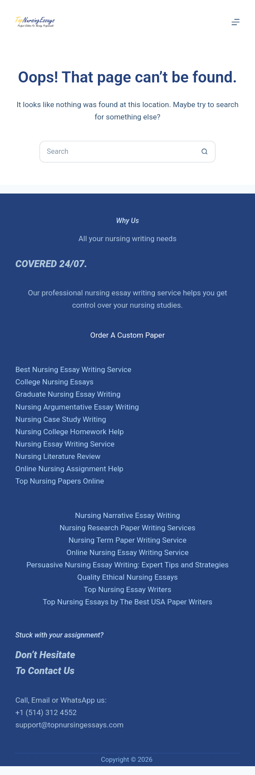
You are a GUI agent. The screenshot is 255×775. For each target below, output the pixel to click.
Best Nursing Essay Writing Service (73, 369)
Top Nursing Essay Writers (128, 589)
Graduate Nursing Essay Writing (68, 394)
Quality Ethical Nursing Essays (127, 577)
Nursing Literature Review (58, 456)
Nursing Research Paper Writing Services (127, 527)
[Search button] (205, 152)
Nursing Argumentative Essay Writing (77, 406)
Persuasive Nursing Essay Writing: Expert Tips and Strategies (127, 564)
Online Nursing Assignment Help (69, 468)
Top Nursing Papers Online (59, 481)
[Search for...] (116, 152)
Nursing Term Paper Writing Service (127, 540)
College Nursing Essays (54, 381)
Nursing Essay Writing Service (65, 444)
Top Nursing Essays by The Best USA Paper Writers (128, 601)
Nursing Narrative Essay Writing (127, 515)
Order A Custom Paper (127, 335)
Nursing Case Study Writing (60, 419)
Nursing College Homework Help (69, 431)
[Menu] (236, 22)
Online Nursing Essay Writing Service (128, 552)
